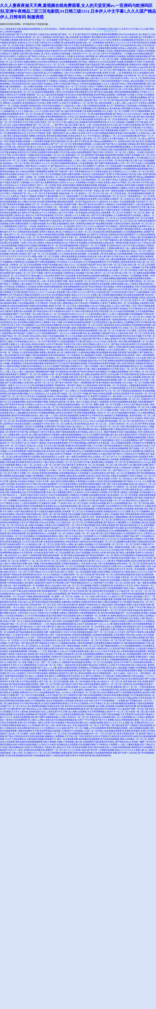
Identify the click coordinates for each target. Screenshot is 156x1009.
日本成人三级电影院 (99, 402)
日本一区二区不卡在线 (131, 163)
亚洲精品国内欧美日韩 (57, 369)
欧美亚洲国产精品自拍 (86, 665)
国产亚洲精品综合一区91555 (139, 701)
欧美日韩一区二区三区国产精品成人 (103, 594)
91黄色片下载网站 (95, 86)
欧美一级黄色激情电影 (116, 319)
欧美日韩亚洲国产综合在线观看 (20, 377)
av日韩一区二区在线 (9, 45)
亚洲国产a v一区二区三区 (130, 130)
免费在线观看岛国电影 (13, 51)
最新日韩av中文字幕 (97, 361)
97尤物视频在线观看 (91, 451)
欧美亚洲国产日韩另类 (13, 558)
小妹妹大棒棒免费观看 (21, 125)
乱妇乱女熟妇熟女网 (140, 561)
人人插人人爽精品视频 (118, 314)
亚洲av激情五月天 (136, 89)
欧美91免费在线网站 (27, 62)
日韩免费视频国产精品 (135, 191)
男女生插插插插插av (114, 86)
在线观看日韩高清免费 (47, 152)
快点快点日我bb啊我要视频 (80, 95)
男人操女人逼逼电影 (14, 448)
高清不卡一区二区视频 (142, 300)
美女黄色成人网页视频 (83, 56)
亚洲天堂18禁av (137, 616)
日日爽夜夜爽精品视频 (89, 391)
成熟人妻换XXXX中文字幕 (114, 289)
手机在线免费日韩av (40, 635)
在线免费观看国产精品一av (51, 692)
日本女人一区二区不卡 (100, 267)
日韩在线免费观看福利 (57, 443)
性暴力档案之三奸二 (31, 662)
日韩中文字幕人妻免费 (87, 462)
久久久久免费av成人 (24, 111)
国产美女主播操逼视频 (85, 550)
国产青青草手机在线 (73, 51)
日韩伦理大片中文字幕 (96, 448)
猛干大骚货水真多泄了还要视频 (14, 182)
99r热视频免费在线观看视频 (135, 169)
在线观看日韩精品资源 (30, 106)
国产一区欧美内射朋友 (60, 635)
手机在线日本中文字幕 (25, 484)
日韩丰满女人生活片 (27, 613)
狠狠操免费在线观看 (107, 48)
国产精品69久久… (11, 495)
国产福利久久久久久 (40, 163)
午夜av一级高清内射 (24, 278)
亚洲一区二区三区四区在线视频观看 (77, 509)
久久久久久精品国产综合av (114, 84)
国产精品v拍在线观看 (144, 520)
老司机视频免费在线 (18, 48)
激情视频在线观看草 (44, 385)
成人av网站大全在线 (75, 133)
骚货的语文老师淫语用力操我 (124, 736)
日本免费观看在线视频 (78, 733)
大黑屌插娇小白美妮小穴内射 (129, 95)
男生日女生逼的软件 (128, 34)
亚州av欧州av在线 (38, 336)
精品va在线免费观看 (57, 594)
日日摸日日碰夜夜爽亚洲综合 (64, 163)
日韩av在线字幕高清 (146, 174)
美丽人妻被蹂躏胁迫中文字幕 (104, 369)
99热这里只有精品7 (18, 254)
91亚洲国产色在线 (72, 138)
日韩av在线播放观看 (83, 470)
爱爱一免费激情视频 (123, 59)
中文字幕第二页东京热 (136, 330)
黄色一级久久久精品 (79, 402)
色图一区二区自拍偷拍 (28, 191)
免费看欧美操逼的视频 (137, 56)
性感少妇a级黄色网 (144, 574)
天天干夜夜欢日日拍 (9, 503)
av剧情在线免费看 (19, 330)
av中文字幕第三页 (54, 695)
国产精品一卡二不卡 (67, 34)
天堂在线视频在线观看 (50, 563)
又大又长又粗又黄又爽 (32, 542)
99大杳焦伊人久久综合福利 (69, 262)
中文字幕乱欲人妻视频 (98, 136)
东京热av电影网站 (81, 59)
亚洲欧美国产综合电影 (54, 426)
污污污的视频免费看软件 (94, 262)
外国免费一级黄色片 (80, 270)
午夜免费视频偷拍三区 (89, 613)
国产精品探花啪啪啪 (109, 739)
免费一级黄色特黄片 (56, 133)
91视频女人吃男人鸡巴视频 (131, 188)
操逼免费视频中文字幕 (15, 199)
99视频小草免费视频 (75, 308)
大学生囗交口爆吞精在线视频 (80, 117)
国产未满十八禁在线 (127, 753)
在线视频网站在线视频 (71, 289)
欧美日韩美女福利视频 (33, 736)
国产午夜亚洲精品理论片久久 (79, 583)
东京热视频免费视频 (113, 75)
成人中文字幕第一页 (107, 160)
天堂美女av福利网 (146, 103)
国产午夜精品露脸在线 (67, 610)
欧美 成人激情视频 (91, 333)
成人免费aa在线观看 (90, 374)
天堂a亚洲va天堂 (88, 563)
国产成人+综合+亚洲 (50, 725)
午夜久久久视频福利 (19, 207)
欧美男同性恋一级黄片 (126, 119)
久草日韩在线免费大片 (141, 147)
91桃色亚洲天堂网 (61, 755)
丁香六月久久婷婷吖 (72, 73)
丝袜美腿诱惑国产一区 (51, 333)
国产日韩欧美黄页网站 (110, 377)
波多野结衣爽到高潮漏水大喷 (55, 267)
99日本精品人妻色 (54, 404)
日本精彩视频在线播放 (112, 295)
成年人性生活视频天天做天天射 (115, 207)
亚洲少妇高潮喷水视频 (37, 402)
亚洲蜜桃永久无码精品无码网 (29, 287)
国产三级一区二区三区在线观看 (42, 254)
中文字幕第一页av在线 (30, 314)
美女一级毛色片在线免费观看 (13, 720)
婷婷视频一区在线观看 (88, 254)
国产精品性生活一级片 (50, 191)
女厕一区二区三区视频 (100, 410)
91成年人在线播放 (110, 514)
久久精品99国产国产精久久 (105, 144)
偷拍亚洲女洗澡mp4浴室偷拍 (117, 325)
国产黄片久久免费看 (104, 720)
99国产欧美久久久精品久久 (37, 166)
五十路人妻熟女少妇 (69, 122)
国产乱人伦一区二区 (110, 391)
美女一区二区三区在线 (75, 86)
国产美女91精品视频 (103, 92)
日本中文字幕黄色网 (36, 81)
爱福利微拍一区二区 (74, 155)
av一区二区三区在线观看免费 (122, 136)
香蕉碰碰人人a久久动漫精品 (111, 185)
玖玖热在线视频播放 (111, 451)
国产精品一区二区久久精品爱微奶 (98, 670)
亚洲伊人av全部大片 (61, 103)
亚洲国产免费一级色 (73, 204)
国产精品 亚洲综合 (61, 410)
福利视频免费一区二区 (108, 196)
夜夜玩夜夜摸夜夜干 (9, 374)
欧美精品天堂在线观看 (99, 284)
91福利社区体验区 (70, 188)
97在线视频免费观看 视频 (134, 166)
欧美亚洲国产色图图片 (37, 489)
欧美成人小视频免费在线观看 (133, 385)
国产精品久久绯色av (37, 56)
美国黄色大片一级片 (79, 366)
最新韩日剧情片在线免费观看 (29, 506)
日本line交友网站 (47, 522)
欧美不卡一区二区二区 (117, 712)
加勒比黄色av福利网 (136, 259)
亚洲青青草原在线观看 (90, 237)
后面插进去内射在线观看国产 (121, 234)
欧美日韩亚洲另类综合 (94, 336)
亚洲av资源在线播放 (66, 185)
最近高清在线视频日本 (56, 95)
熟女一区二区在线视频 (13, 119)
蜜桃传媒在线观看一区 (67, 202)
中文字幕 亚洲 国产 (28, 34)
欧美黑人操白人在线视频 (88, 607)
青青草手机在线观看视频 (132, 594)
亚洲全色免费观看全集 (73, 714)
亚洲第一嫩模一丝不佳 (142, 742)
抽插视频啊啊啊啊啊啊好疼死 (95, 621)
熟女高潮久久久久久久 (123, 396)
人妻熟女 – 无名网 (135, 152)
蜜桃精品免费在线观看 (79, 478)
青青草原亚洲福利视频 (15, 128)
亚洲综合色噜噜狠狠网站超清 (71, 709)
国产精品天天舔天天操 (72, 684)
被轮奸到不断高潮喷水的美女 (25, 415)
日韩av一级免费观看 (82, 383)
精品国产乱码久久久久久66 (79, 226)
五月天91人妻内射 (63, 215)
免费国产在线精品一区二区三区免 (51, 733)
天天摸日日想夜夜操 (131, 125)
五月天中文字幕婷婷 (36, 133)
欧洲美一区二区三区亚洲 (79, 574)
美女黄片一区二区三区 (100, 70)
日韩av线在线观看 (15, 588)
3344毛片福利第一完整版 (22, 155)
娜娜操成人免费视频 (54, 736)
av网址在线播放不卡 (14, 300)
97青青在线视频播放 (124, 287)
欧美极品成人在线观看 (108, 459)
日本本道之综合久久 (47, 607)
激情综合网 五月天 (116, 569)
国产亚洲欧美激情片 (9, 577)
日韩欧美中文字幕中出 (136, 339)
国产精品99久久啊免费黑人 (115, 522)
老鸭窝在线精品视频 (42, 347)
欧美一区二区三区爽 (60, 424)
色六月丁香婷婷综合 (115, 106)
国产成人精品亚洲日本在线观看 (99, 591)
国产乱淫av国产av (59, 572)
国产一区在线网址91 (144, 536)
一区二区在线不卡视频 (21, 596)
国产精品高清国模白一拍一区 (99, 555)
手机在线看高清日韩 (21, 84)
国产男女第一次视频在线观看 (100, 750)
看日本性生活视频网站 (13, 166)
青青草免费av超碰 (67, 328)
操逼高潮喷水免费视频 (67, 580)
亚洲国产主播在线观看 (47, 196)
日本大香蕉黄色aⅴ (100, 108)
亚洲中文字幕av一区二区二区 (128, 78)
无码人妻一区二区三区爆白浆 (111, 330)
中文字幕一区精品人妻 (78, 130)
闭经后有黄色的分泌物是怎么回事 (101, 566)
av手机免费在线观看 (93, 75)
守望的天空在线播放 (77, 243)
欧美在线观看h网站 (143, 396)
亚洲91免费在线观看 (68, 169)
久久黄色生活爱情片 (26, 185)
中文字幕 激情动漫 (19, 528)
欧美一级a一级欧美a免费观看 (133, 248)
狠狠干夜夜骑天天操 (113, 432)
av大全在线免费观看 (16, 451)
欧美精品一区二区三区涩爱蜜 (124, 495)
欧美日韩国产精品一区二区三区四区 (136, 558)
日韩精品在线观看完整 (133, 240)
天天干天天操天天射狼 (30, 169)
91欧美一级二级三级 (50, 514)
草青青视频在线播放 (68, 698)
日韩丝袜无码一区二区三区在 (119, 221)
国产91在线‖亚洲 (19, 298)
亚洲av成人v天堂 (35, 446)
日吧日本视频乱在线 (72, 418)
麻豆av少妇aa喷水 (53, 585)
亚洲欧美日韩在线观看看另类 (92, 122)
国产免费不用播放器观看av (107, 163)
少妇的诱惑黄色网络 (32, 468)
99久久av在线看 (96, 421)
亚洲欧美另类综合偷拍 (91, 602)
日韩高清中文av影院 (120, 572)
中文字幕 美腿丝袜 (49, 328)
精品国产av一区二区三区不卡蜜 (65, 528)
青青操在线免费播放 (108, 34)
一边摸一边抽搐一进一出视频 (30, 177)
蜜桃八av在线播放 (8, 177)
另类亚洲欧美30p (82, 171)
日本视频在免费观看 (93, 522)
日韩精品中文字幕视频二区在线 (98, 51)
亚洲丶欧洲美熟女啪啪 (80, 223)
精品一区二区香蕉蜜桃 (93, 43)
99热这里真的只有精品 (70, 407)
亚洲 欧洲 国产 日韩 (122, 67)
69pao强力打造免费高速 (132, 451)
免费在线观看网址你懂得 (139, 278)
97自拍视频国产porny (30, 325)
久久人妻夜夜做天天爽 (104, 629)
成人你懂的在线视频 (33, 86)
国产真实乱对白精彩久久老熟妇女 (99, 204)
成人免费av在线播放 (53, 119)
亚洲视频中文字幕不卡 (134, 62)
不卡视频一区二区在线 (28, 473)
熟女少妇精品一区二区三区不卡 (103, 457)
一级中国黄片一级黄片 (67, 207)
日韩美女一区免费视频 (33, 138)
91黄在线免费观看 (74, 300)
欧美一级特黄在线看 (119, 243)
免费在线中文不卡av (22, 70)
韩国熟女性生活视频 (138, 64)
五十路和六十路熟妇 (36, 443)
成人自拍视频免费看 (14, 75)
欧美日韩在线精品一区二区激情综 (64, 355)
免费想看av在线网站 (71, 602)
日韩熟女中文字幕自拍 (61, 657)
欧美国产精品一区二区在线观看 (55, 553)
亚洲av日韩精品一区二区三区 (62, 462)
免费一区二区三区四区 (50, 684)
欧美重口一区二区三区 (110, 610)
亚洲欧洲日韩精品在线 (54, 448)
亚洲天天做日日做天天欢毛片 (34, 495)
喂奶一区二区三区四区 (92, 325)
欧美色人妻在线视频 (18, 657)
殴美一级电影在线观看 (119, 547)
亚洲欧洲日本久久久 (144, 722)
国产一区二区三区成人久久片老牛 (110, 632)
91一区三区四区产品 (17, 443)
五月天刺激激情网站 (144, 311)
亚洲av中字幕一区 (11, 621)
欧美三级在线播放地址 (13, 747)
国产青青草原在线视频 (13, 204)
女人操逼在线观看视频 (123, 311)
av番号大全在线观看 (64, 92)
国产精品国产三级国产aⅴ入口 (26, 333)
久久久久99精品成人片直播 (60, 56)
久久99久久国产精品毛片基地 (135, 404)
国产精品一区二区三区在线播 (83, 158)
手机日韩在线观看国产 (111, 81)
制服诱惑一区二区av (36, 95)
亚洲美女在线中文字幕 (79, 369)
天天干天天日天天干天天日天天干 (15, 256)
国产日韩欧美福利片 (22, 108)
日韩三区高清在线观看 (145, 287)
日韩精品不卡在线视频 (59, 158)
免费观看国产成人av (129, 459)
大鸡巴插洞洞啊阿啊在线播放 (116, 147)
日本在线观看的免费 (36, 492)
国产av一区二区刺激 (9, 106)
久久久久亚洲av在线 (44, 111)
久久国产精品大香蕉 (51, 188)
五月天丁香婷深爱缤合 (130, 196)
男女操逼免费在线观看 (71, 43)
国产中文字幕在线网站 (102, 215)
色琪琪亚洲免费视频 (48, 473)
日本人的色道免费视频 (74, 350)
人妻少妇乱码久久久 (12, 555)
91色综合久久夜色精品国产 (28, 100)
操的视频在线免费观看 (89, 739)
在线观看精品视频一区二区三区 (125, 399)
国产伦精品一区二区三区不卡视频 (27, 273)
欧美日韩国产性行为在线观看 (62, 276)
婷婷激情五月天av (130, 73)
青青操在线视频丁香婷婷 (33, 221)
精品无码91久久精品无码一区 (139, 500)
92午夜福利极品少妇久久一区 (26, 341)
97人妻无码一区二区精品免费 (107, 166)
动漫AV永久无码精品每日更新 (33, 399)
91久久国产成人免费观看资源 (43, 182)
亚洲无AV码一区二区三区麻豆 (14, 160)
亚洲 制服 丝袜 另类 (143, 509)
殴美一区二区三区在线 (30, 114)
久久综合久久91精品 (46, 744)
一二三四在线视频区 (14, 426)
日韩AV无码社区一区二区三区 (112, 152)
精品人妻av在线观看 (69, 37)
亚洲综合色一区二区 (85, 465)
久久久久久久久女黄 (24, 385)
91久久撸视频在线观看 (65, 643)
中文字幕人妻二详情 (12, 147)
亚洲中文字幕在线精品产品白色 (121, 174)
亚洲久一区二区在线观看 (79, 572)
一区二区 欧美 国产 (55, 97)
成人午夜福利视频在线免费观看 (131, 651)
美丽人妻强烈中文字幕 (30, 45)
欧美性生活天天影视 (12, 37)
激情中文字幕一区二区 (59, 306)
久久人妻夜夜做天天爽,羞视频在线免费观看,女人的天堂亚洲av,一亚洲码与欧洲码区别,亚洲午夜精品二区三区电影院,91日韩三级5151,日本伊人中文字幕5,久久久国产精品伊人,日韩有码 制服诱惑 (78, 11)
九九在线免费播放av (129, 440)
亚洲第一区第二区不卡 (122, 410)
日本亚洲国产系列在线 (62, 147)
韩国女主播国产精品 (125, 536)
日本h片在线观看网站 (58, 495)
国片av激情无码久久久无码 (104, 648)
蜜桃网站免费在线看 (126, 542)
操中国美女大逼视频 (125, 657)
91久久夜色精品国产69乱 (107, 690)
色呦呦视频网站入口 (123, 531)
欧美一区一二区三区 (98, 733)
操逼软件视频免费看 (44, 92)
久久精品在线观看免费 (120, 747)
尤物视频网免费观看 (119, 659)
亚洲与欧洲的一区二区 (108, 385)
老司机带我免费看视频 (23, 429)
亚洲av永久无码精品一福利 (30, 722)
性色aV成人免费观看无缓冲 (131, 256)
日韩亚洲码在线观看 (142, 662)
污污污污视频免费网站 (140, 111)
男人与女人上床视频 (58, 679)
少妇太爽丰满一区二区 (133, 75)
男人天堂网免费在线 (9, 289)
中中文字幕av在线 (31, 122)
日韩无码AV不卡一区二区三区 (86, 53)
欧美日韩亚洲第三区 (60, 141)
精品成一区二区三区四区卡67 (16, 276)
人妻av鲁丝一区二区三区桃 (94, 138)
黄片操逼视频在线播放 (42, 229)
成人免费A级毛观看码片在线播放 (110, 56)
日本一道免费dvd (21, 270)
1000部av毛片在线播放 (53, 722)
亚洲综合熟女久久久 (77, 136)
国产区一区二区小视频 (77, 728)
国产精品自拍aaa (72, 440)
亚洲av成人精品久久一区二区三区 (81, 426)
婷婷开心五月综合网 (138, 344)
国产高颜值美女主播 (44, 643)
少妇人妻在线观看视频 (115, 259)
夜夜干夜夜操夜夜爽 (65, 432)
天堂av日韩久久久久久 (76, 292)
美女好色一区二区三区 (49, 289)
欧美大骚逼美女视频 (16, 517)
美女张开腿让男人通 (127, 160)
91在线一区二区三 (49, 169)
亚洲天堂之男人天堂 (118, 89)
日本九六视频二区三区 (58, 89)
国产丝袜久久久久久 (131, 640)
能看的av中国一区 (49, 374)
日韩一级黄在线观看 (20, 144)
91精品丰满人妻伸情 (47, 34)
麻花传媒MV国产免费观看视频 (104, 130)
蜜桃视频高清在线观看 (89, 210)
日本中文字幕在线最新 (37, 673)
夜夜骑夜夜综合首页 (62, 59)
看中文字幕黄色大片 (91, 358)
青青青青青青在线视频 (75, 437)
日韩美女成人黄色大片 (23, 215)
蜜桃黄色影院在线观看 (124, 51)
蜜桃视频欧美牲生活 (16, 133)
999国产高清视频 (132, 155)
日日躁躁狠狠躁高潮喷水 (34, 350)
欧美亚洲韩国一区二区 (102, 218)
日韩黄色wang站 (92, 714)
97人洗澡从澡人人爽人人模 (73, 106)
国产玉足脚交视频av (14, 383)
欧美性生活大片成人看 (110, 125)
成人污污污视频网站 (52, 73)
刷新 (99, 31)
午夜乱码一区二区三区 (135, 550)
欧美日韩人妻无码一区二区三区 (39, 383)
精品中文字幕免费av (56, 583)
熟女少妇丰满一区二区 (87, 627)
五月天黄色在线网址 (68, 484)
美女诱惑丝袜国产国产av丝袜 (141, 679)
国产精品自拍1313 (28, 627)
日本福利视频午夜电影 (125, 413)
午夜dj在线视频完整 (34, 308)
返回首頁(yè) (110, 31)
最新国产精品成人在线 (63, 638)
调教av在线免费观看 (81, 128)
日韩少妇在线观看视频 (143, 254)
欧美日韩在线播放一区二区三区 (49, 155)
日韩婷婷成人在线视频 (23, 262)
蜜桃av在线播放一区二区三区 (112, 462)
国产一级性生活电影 (100, 478)
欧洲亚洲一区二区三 (32, 37)
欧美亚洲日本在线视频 (84, 706)
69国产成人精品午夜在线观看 (68, 111)
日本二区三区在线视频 (49, 174)
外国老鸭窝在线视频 (141, 325)
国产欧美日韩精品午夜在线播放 (99, 287)
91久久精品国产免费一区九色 (129, 709)
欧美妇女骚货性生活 (110, 37)
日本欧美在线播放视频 (90, 84)
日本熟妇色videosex (16, 117)
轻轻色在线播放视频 (112, 481)
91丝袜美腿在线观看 (108, 328)
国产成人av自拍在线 (96, 292)
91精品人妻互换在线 (31, 67)
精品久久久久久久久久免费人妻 (86, 295)
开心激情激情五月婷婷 (91, 355)
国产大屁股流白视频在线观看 (47, 511)
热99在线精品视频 (141, 53)
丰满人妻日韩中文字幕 (107, 256)
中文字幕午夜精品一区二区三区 (122, 138)
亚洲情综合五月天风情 (123, 520)
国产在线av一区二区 (136, 251)
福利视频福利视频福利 (134, 643)
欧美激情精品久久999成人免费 (94, 45)
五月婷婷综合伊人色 (116, 245)
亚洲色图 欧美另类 (50, 459)
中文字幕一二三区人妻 (91, 528)
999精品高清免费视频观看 (116, 64)
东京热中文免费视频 (81, 108)
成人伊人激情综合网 (66, 352)
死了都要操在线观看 (102, 498)
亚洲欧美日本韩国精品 (31, 366)
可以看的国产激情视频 (122, 229)
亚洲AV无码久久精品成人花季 (119, 180)
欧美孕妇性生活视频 (146, 43)
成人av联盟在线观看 (88, 698)
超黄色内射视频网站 (80, 410)
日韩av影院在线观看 (135, 638)
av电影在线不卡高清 (66, 330)
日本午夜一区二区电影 (89, 377)
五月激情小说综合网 (42, 108)
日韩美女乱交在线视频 (109, 580)
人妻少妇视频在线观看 (138, 728)
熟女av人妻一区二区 (30, 237)
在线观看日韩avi (7, 413)
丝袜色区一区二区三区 (145, 393)
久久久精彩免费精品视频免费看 (112, 278)
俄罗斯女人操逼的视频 (95, 319)
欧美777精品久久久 (81, 577)
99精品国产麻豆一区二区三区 (96, 100)
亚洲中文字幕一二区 (111, 73)
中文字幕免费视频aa (78, 443)
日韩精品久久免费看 (9, 53)
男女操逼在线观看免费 (133, 295)
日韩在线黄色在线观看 (55, 319)
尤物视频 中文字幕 (134, 122)
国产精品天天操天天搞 (28, 130)
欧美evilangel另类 (140, 67)
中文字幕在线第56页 (96, 97)
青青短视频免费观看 (136, 84)
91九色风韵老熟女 (97, 473)
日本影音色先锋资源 (16, 81)
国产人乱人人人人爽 (101, 561)
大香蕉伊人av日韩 (82, 648)
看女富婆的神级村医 (16, 533)
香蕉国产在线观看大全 (101, 396)
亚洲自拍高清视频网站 (91, 514)
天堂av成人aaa (24, 602)
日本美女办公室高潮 (92, 289)
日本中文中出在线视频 (15, 437)
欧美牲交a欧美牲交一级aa (36, 462)
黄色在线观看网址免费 (65, 429)
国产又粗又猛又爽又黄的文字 (40, 128)
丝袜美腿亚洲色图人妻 (99, 495)
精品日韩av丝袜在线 (69, 459)
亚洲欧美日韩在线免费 (38, 298)
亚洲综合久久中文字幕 (28, 43)
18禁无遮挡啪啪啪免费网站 (126, 92)
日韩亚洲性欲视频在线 (124, 574)
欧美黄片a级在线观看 (125, 133)
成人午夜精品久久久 (118, 171)
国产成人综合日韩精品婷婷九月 (110, 533)
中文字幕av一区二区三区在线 (60, 470)
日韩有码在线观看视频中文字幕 (22, 391)
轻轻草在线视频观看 (69, 415)
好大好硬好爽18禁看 (92, 73)
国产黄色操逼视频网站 (47, 210)
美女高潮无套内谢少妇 (28, 728)
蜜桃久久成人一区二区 (25, 465)
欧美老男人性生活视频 (98, 199)
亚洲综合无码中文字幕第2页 (97, 736)
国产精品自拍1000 (87, 202)
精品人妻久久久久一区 (68, 265)
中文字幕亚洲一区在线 (45, 303)
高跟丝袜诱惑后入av (50, 457)
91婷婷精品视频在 (15, 583)
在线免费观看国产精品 (86, 152)
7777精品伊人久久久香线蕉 (43, 380)
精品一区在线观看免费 (124, 202)
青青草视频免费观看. (82, 144)
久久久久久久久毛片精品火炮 (110, 550)
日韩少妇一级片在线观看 (93, 506)
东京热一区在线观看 (135, 569)
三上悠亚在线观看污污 (30, 503)
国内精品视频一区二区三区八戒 (119, 421)
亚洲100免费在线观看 (67, 668)
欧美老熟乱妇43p (59, 243)
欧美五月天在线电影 (18, 470)
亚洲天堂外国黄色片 (36, 240)
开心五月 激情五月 (103, 117)
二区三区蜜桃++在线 (24, 733)
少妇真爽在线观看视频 (102, 635)
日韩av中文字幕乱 (71, 45)
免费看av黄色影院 (37, 136)
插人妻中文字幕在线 (79, 141)
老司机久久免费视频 (95, 350)
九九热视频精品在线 (128, 457)
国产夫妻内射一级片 (64, 171)
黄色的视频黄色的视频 (106, 352)
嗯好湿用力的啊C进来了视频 (25, 563)
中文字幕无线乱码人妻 (101, 322)
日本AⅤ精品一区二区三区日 (142, 372)
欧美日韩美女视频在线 (51, 325)
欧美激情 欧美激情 (75, 177)
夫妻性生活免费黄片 (14, 180)
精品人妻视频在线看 (103, 429)
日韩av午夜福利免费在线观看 (18, 218)
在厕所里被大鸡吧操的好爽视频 (82, 679)
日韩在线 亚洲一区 (35, 199)
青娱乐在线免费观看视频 (61, 624)
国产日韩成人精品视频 (131, 596)
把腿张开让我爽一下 (50, 503)
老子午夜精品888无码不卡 (61, 311)
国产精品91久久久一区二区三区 (49, 64)
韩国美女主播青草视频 (39, 160)
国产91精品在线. (53, 221)
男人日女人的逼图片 (16, 673)
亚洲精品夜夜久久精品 (37, 679)
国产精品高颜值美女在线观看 (98, 177)
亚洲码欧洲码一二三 (64, 690)
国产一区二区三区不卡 (15, 679)
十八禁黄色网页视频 (74, 64)
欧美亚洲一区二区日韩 (55, 199)
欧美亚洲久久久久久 (143, 40)
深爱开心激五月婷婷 (135, 605)
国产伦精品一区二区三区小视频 (105, 577)
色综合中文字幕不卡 (122, 662)
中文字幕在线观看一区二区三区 (108, 544)
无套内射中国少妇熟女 (30, 53)
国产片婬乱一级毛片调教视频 (26, 328)
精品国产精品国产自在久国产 (93, 265)
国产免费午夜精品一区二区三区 (139, 281)
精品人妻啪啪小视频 (52, 742)
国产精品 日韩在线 (119, 344)
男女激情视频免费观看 (101, 114)
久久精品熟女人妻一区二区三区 (39, 544)
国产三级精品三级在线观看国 (138, 725)
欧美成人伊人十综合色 (28, 174)
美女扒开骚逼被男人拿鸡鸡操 (60, 701)
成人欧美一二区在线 (50, 646)
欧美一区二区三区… (99, 424)
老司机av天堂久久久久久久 (76, 421)
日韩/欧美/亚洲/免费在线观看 (20, 648)
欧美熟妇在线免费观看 (86, 330)
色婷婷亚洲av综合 (133, 45)
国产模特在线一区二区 (15, 240)
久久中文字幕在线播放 (35, 616)
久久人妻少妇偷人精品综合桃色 (30, 344)
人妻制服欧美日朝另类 (26, 413)
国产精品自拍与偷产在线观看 (124, 100)
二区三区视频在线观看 (120, 443)
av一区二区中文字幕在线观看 (44, 193)
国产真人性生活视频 (122, 177)
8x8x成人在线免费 (129, 37)
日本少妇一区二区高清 (110, 193)
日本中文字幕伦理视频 (53, 86)
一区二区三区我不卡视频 (135, 544)
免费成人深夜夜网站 (69, 613)
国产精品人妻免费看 (31, 539)
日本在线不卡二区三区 (18, 550)
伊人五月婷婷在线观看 (123, 218)
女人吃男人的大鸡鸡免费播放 (33, 89)
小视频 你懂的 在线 (107, 158)
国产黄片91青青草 (63, 383)
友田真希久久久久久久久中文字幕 (120, 43)
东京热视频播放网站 (68, 62)
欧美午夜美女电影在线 (132, 610)
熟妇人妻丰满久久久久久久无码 (99, 78)
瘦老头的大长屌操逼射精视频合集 (61, 720)
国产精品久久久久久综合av (95, 341)
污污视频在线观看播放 (117, 372)
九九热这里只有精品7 (145, 648)
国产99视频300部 (147, 690)
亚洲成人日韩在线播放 (67, 259)
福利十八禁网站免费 (109, 248)
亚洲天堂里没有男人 (144, 180)
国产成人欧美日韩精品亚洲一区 (123, 733)
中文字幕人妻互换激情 (15, 487)
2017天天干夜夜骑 (37, 470)
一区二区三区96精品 (128, 270)
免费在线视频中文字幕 (28, 731)
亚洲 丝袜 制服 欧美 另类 (40, 550)
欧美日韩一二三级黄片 (82, 657)
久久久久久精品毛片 (48, 78)
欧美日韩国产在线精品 (41, 84)
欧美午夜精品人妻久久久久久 (96, 344)
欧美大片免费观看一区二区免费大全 (93, 616)
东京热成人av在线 (139, 108)
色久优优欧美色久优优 (89, 169)
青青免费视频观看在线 (56, 117)
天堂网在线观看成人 (104, 509)
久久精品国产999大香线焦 (105, 226)
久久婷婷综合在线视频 (97, 599)
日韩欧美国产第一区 (20, 193)
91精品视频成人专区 (146, 292)
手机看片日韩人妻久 (72, 344)
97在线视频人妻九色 (138, 522)
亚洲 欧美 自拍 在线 (55, 451)
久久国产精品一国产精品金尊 (20, 643)
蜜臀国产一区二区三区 (30, 374)
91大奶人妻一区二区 (49, 407)
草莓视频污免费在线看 (65, 278)
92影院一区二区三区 (90, 646)
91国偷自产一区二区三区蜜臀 (92, 245)
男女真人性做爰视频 (36, 396)
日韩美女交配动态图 (139, 284)
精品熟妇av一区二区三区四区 (16, 163)
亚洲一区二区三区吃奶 (139, 333)
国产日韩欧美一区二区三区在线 (87, 147)
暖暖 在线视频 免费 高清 (16, 40)
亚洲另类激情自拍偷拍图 (138, 149)
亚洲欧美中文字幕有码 (89, 415)
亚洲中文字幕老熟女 (79, 267)
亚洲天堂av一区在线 (27, 226)
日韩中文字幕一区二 (69, 237)
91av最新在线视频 (37, 223)
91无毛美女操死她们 (14, 616)
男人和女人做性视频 (141, 199)
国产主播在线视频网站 (45, 262)
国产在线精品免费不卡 (13, 544)
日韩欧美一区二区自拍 (120, 199)
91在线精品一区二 (52, 358)
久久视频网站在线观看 (89, 207)
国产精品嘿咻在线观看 (101, 67)
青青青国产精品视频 (94, 155)
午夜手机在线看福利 (44, 215)
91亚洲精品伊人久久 (18, 339)
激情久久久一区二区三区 (101, 59)
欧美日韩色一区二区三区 (128, 563)
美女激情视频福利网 (68, 245)
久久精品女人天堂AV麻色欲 (18, 229)
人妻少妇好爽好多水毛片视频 (16, 355)
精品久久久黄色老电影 (87, 385)
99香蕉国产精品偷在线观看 (71, 78)
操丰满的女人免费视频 (123, 322)
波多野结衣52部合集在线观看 (16, 424)
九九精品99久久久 (104, 202)
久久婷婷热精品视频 (85, 352)
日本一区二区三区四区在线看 (64, 687)
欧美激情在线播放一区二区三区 (78, 404)
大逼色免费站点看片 (97, 314)
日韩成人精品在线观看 (133, 81)
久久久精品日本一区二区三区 (69, 522)
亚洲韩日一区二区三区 (134, 213)
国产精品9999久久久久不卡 (63, 166)
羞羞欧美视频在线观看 (19, 141)
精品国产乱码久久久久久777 (34, 292)
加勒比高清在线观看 (73, 100)
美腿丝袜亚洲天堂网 (50, 547)
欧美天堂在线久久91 (75, 676)
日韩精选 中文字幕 (11, 292)
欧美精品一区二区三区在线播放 (19, 536)
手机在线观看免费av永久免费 (104, 270)
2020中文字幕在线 (33, 75)
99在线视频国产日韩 (139, 314)
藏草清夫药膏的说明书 (43, 388)
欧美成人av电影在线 (127, 48)
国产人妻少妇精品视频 (117, 484)
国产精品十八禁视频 (9, 284)
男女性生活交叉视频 (108, 298)
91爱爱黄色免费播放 (137, 97)
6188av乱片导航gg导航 (100, 306)
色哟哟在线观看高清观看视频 (121, 361)
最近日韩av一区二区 (92, 240)
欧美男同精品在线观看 (104, 95)
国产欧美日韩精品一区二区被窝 (111, 251)
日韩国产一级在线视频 (65, 48)
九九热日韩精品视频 (44, 429)
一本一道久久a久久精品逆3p (96, 300)
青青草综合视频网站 (40, 144)
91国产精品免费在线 (129, 426)
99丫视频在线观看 (113, 336)
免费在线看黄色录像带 (39, 528)
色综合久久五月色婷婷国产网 (85, 298)
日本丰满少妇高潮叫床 (47, 62)
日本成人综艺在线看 (72, 325)
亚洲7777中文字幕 (137, 607)
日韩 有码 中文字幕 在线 (124, 117)
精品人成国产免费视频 (48, 391)
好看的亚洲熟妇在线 (36, 451)
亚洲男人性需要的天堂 (102, 585)
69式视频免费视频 (46, 413)
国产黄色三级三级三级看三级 (68, 125)
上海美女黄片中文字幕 (56, 712)
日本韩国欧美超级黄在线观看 (76, 322)
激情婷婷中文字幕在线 (130, 128)
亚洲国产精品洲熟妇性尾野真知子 (84, 81)
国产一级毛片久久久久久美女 (97, 40)
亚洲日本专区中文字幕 (65, 531)
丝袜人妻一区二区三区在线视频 (76, 585)
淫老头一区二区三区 (49, 122)
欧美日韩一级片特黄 (117, 341)
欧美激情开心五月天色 (40, 295)
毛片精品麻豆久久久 (145, 158)
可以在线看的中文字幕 (116, 506)
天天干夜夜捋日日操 (72, 695)
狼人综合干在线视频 (77, 361)
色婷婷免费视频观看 (52, 287)
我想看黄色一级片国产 (65, 385)
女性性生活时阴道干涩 (123, 393)
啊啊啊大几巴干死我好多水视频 (14, 295)
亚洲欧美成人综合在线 (60, 270)
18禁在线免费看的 (68, 256)
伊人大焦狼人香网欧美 (143, 717)
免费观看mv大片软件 (109, 276)
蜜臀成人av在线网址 (12, 103)
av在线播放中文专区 (40, 424)
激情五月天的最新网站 (124, 555)
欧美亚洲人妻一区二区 (104, 119)
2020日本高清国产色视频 (111, 62)
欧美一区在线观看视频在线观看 (136, 193)
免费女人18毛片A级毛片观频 (39, 59)
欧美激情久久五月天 (123, 585)
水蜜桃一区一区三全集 (77, 399)
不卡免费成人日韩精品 (57, 81)
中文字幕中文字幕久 (99, 659)
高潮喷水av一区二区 (80, 103)
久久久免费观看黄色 (27, 665)
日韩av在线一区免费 (82, 229)
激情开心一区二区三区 (89, 193)
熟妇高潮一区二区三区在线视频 (69, 566)
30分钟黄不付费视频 (56, 180)
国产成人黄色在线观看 (101, 103)
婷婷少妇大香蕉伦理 (66, 627)
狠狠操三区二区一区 (34, 204)
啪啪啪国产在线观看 (12, 459)
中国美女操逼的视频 (27, 744)
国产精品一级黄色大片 (89, 62)
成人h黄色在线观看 (57, 399)
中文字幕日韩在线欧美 (38, 478)
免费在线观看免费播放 (61, 160)
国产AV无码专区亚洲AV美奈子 (121, 292)
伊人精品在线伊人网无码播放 (111, 605)
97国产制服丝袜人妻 (120, 70)
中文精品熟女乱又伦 (47, 259)
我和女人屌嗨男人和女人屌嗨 (48, 322)
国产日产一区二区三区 (61, 144)
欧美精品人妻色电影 (16, 158)
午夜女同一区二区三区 (108, 426)
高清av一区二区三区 (128, 369)
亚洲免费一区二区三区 (84, 281)
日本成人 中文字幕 (85, 531)
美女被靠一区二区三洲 (106, 465)
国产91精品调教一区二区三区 (88, 638)
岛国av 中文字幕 (94, 446)
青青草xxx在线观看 (143, 229)
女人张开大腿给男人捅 (140, 478)
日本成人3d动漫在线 (121, 468)
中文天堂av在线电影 (73, 240)
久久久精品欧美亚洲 (67, 254)
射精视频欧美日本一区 (47, 245)
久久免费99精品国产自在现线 (127, 215)
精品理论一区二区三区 (56, 177)
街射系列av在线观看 (124, 509)
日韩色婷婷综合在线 (97, 588)
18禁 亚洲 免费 (106, 254)
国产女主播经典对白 (12, 709)
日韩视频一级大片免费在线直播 (47, 218)
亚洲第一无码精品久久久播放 (75, 468)
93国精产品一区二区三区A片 (13, 396)
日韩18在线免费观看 (14, 358)
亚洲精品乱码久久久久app (139, 462)
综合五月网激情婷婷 (29, 289)
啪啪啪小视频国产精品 (73, 317)
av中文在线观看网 (97, 728)
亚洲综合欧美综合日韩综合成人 (47, 317)
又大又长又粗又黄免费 (54, 446)
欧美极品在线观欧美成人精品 (76, 67)
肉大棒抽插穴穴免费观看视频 (53, 130)
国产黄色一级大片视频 (76, 588)
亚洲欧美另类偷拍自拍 (112, 418)
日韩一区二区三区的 (117, 265)
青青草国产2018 (116, 45)
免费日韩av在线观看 (22, 311)
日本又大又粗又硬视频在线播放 (100, 133)
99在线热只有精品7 (26, 481)
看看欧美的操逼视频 (34, 119)
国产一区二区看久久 (69, 391)
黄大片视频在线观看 (78, 284)
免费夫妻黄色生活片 (120, 616)
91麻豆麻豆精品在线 (133, 86)
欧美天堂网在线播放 (65, 481)
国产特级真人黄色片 (50, 114)
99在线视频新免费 (11, 237)
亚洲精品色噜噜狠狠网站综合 (68, 670)
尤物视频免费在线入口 (87, 328)
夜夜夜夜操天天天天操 (54, 363)
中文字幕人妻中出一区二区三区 (99, 273)
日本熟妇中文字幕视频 (37, 158)
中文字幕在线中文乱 (102, 229)
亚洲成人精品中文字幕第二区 (116, 182)
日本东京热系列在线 (16, 97)
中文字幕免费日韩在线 (140, 695)
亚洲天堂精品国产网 (9, 34)
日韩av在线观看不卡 (105, 487)
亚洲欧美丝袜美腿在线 (34, 750)
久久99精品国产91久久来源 (91, 259)
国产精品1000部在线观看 (100, 393)
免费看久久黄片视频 (144, 539)
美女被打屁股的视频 (46, 202)
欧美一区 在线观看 (35, 585)
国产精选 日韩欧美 (143, 498)
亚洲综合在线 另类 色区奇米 (131, 141)
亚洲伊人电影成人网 (48, 232)
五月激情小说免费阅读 (77, 199)
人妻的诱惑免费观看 (111, 355)
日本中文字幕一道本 (45, 481)
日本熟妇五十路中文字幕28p (28, 188)
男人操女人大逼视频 (34, 676)
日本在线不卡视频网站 (89, 303)
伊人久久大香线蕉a (116, 122)
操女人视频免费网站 (39, 270)
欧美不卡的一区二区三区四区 (42, 339)
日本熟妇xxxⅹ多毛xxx (35, 404)
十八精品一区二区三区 (138, 171)
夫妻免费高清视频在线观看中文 (52, 361)
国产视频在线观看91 (110, 646)
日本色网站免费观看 (92, 111)
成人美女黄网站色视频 (23, 322)
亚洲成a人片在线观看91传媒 (46, 70)
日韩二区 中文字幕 (13, 468)
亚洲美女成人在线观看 (100, 717)
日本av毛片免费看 (85, 166)
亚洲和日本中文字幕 (22, 388)
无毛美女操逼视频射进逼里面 (42, 330)
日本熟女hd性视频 (75, 319)
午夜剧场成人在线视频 (136, 106)
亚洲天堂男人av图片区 (78, 517)
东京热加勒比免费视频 (41, 410)
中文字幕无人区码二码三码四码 (92, 149)
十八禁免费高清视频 (40, 141)
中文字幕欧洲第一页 (12, 350)
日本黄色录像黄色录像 (10, 725)
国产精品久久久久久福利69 (74, 221)
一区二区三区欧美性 (12, 122)
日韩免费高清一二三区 (38, 624)
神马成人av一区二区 (51, 314)
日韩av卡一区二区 (105, 413)
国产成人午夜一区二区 (125, 273)
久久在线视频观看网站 (110, 169)
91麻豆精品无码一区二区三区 (68, 388)
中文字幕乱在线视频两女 (57, 223)
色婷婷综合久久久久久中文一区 (75, 114)
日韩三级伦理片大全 (14, 308)
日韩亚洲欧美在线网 (125, 347)
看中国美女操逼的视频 (74, 555)
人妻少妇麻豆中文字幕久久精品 (34, 284)
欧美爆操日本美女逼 (87, 256)
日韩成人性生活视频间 (54, 525)
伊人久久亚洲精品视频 (52, 75)
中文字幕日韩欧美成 (88, 196)
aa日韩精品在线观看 (12, 221)
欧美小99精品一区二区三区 (142, 476)
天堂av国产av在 (125, 465)
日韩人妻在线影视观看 (67, 339)
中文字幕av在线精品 (135, 245)
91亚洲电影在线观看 (96, 106)
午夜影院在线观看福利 (131, 391)
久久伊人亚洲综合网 (59, 284)
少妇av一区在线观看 (12, 498)
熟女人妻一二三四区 (49, 415)
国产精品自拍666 (41, 311)
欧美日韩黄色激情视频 (110, 232)
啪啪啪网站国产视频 (45, 372)
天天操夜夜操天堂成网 (65, 372)
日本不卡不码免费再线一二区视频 (116, 53)
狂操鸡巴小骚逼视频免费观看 (13, 651)
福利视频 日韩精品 (127, 144)
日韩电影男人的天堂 (72, 654)
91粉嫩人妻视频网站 (12, 363)
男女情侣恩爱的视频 (110, 613)
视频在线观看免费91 (122, 624)
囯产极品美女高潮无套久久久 (129, 525)
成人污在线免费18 (87, 536)
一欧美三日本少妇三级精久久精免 (35, 243)
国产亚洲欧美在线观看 (69, 374)
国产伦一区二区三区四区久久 (57, 561)
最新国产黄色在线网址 (87, 48)
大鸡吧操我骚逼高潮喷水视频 (128, 670)
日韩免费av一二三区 (37, 651)
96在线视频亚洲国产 (125, 204)
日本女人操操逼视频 (79, 306)
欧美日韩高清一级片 (131, 355)
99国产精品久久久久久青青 (70, 40)
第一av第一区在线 (91, 125)
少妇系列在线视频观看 (117, 448)
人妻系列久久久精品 (22, 317)
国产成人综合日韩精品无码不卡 (124, 435)
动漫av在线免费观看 (117, 149)
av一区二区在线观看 (104, 618)
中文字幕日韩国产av (50, 341)
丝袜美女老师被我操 (9, 522)
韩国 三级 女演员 (46, 531)
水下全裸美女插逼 (99, 171)
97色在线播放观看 (25, 303)
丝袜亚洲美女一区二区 (75, 97)
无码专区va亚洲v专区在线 (97, 476)
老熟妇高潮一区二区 (36, 97)
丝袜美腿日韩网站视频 (17, 393)
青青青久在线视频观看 (122, 40)
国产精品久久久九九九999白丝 (127, 114)
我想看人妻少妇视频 (22, 347)
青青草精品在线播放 (14, 676)
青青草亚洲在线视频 (49, 237)
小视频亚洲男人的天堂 (17, 435)
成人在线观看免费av (126, 158)
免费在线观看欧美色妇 (54, 588)
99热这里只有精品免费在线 (27, 514)
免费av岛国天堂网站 (101, 572)
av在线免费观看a (86, 163)
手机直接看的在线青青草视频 (101, 363)
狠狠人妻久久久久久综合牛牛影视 (100, 651)
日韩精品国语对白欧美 (51, 67)
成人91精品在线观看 (24, 171)
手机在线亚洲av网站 (74, 722)
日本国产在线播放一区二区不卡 (39, 690)
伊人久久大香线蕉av (48, 213)
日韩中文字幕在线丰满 (145, 322)
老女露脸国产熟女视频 (89, 37)
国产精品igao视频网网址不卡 (103, 141)
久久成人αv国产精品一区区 (124, 306)
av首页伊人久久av (139, 70)
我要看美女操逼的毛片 (59, 673)
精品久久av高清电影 (53, 204)
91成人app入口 (11, 369)
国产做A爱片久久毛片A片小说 (37, 147)
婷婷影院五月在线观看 (141, 747)
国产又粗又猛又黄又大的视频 (105, 128)
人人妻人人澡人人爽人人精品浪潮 (19, 372)
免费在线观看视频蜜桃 (75, 234)
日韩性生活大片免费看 (49, 43)
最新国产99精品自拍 (12, 574)
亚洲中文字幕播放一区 (65, 454)
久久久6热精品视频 (55, 437)
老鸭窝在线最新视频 (35, 149)
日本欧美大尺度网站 (130, 580)
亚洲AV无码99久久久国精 (139, 506)
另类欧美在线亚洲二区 (59, 402)
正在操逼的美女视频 (12, 138)
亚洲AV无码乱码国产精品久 (66, 84)
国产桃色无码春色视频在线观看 (24, 684)
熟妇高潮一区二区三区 (23, 92)
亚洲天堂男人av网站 (64, 544)
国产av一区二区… (131, 687)
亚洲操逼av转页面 (50, 37)
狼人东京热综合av (8, 185)
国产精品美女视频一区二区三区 (110, 500)
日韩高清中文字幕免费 (100, 468)
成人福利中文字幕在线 (23, 64)
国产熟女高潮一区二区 (53, 498)
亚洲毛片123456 (110, 317)
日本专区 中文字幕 (88, 459)
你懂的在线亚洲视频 (128, 298)
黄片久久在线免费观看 (117, 503)
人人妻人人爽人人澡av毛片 (124, 103)
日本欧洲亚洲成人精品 (98, 243)
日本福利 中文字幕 (24, 251)
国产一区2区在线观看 (130, 613)
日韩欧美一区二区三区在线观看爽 (25, 265)
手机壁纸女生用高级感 (89, 610)
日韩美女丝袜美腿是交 (104, 657)
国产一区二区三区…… (43, 125)
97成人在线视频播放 (106, 563)
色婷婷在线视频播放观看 (113, 638)
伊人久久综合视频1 (74, 336)
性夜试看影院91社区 (83, 92)
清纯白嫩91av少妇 (39, 276)
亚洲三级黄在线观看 (105, 525)
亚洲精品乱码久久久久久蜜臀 (116, 511)
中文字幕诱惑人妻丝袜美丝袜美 (74, 70)
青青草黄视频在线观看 (116, 728)
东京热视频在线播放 (61, 295)
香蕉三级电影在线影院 (17, 136)
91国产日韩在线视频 (110, 714)
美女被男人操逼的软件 (35, 583)
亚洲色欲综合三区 (142, 59)
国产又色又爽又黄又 (66, 465)
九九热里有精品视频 (29, 352)
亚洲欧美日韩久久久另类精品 (140, 621)
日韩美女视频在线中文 (79, 396)
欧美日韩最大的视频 (134, 185)
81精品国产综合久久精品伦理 (29, 73)
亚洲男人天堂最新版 (34, 51)
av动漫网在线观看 (55, 240)
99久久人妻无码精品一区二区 (78, 692)
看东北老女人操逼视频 (116, 668)
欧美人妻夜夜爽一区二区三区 (109, 213)
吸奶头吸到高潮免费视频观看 (29, 742)
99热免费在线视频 (17, 610)
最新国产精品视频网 (109, 489)
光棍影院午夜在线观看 (51, 45)
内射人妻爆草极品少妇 (67, 303)
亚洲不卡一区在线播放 (27, 698)
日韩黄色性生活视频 (35, 117)
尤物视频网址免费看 (44, 171)
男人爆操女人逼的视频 (127, 492)
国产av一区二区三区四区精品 (22, 234)
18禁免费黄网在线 (85, 429)
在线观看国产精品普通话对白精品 (99, 742)
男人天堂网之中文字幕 (84, 500)
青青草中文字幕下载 (140, 207)
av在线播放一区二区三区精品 (59, 533)
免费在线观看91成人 (120, 284)
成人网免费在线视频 (90, 489)
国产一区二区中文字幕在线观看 (78, 119)
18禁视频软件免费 (45, 670)
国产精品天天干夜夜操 (88, 34)
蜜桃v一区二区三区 (64, 596)
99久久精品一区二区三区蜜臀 (115, 111)
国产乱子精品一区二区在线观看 (42, 40)
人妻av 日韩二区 (18, 753)
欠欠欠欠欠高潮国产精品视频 (55, 366)
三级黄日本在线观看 (145, 51)
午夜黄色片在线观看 (125, 629)
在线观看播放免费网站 (93, 654)
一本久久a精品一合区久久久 (24, 607)
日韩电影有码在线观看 (27, 232)
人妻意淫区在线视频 (68, 210)
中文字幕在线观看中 (29, 681)
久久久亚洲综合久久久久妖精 (132, 358)
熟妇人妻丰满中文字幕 (144, 410)
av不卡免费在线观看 (66, 380)
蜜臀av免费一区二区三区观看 (45, 256)
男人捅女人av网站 (36, 720)
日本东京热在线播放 (50, 106)
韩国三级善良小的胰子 (60, 298)
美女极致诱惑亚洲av (36, 533)
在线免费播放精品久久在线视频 (73, 473)
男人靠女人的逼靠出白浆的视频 (56, 53)
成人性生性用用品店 (83, 347)
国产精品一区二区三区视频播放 (121, 473)
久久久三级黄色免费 (68, 196)
